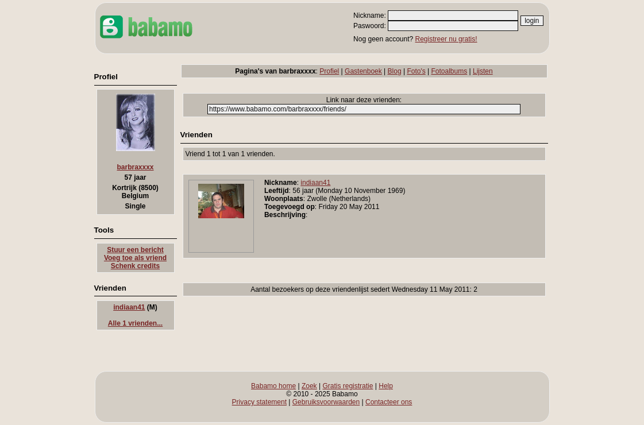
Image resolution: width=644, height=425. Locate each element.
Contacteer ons (388, 402)
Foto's (416, 71)
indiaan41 (129, 307)
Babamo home (273, 386)
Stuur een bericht (135, 250)
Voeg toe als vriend (135, 258)
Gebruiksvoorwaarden (326, 402)
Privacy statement (259, 402)
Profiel (329, 71)
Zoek (309, 386)
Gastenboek (363, 71)
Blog (395, 71)
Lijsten (483, 71)
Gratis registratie (347, 386)
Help (386, 386)
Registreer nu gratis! (446, 39)
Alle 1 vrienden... (135, 323)
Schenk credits (135, 266)
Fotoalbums (449, 71)
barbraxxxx (135, 167)
